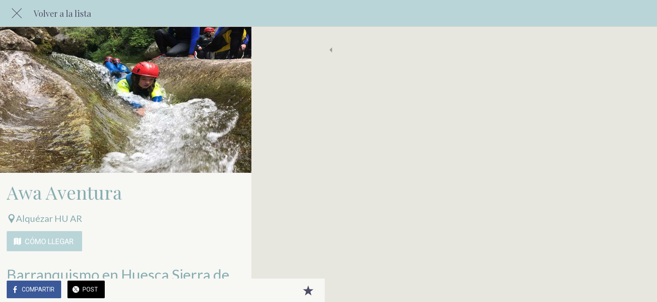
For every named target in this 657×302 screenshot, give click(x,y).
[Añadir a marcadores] (235, 290)
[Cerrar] (17, 13)
